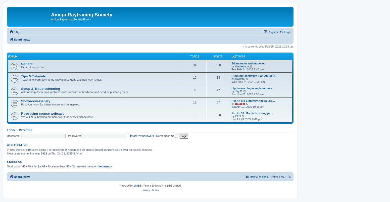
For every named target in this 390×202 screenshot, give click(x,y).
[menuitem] (14, 32)
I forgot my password (141, 135)
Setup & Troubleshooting (40, 89)
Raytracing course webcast (42, 113)
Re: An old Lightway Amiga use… (253, 100)
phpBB (137, 185)
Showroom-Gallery (35, 101)
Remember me (167, 135)
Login (11, 130)
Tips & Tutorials (33, 76)
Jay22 (239, 91)
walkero (240, 78)
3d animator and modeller (248, 63)
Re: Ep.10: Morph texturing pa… (252, 113)
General (27, 64)
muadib (240, 103)
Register (26, 130)
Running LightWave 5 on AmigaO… (254, 75)
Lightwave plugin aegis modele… (253, 88)
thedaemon (242, 66)
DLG (238, 116)
